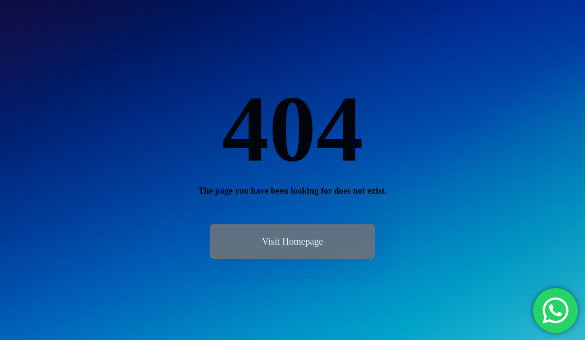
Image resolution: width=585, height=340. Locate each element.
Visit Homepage (292, 241)
